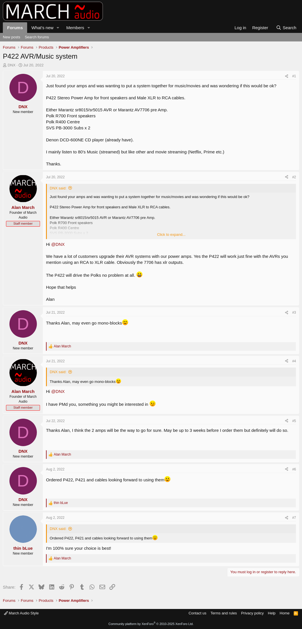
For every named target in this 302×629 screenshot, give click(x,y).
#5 (294, 421)
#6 (294, 469)
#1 (294, 76)
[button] (58, 27)
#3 (294, 312)
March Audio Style (21, 613)
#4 (294, 361)
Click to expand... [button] (171, 234)
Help (272, 613)
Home (285, 613)
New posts (11, 37)
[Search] (286, 27)
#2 (294, 177)
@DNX (58, 244)
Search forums (37, 37)
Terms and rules (224, 613)
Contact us (197, 613)
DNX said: (58, 188)
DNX (11, 65)
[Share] (286, 76)
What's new (42, 27)
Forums (15, 27)
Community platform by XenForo (151, 624)
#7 (294, 518)
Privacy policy (252, 613)
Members (75, 27)
